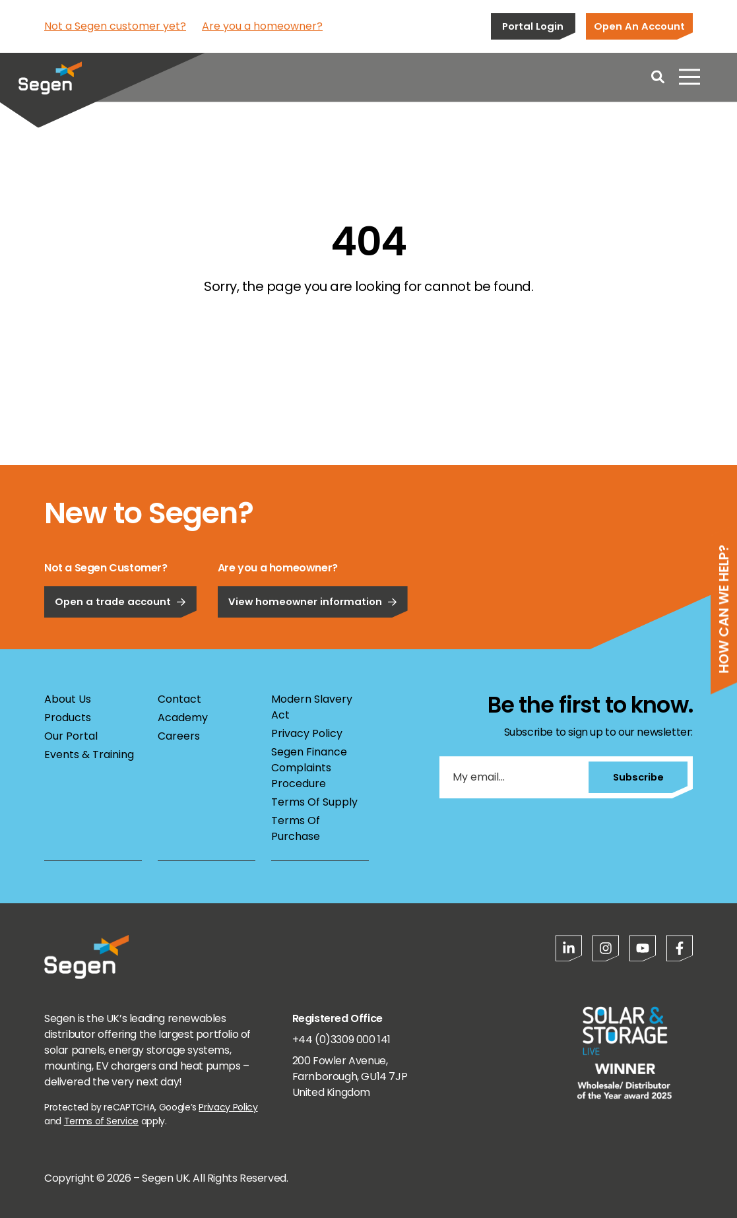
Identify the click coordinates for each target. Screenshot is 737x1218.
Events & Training (89, 754)
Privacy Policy (306, 733)
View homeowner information (312, 645)
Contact (179, 699)
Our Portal (71, 736)
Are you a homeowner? (262, 26)
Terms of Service (101, 1121)
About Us (67, 699)
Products (67, 717)
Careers (179, 736)
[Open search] (657, 79)
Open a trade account (120, 645)
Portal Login (532, 26)
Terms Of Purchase (295, 828)
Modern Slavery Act (311, 706)
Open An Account (639, 26)
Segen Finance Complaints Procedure (309, 767)
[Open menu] (689, 79)
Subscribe (634, 777)
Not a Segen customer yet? (115, 26)
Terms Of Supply (314, 802)
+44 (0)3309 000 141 (341, 1039)
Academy (183, 717)
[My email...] (511, 777)
